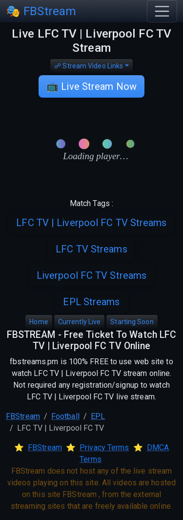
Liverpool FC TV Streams (91, 275)
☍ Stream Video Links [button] (88, 66)
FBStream (23, 416)
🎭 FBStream (41, 11)
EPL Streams (91, 302)
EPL (98, 416)
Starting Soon (131, 322)
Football (65, 416)
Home (38, 322)
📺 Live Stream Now (91, 86)
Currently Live (79, 322)
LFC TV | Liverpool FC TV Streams (91, 223)
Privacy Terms (104, 447)
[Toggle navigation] (162, 11)
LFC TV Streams (91, 249)
